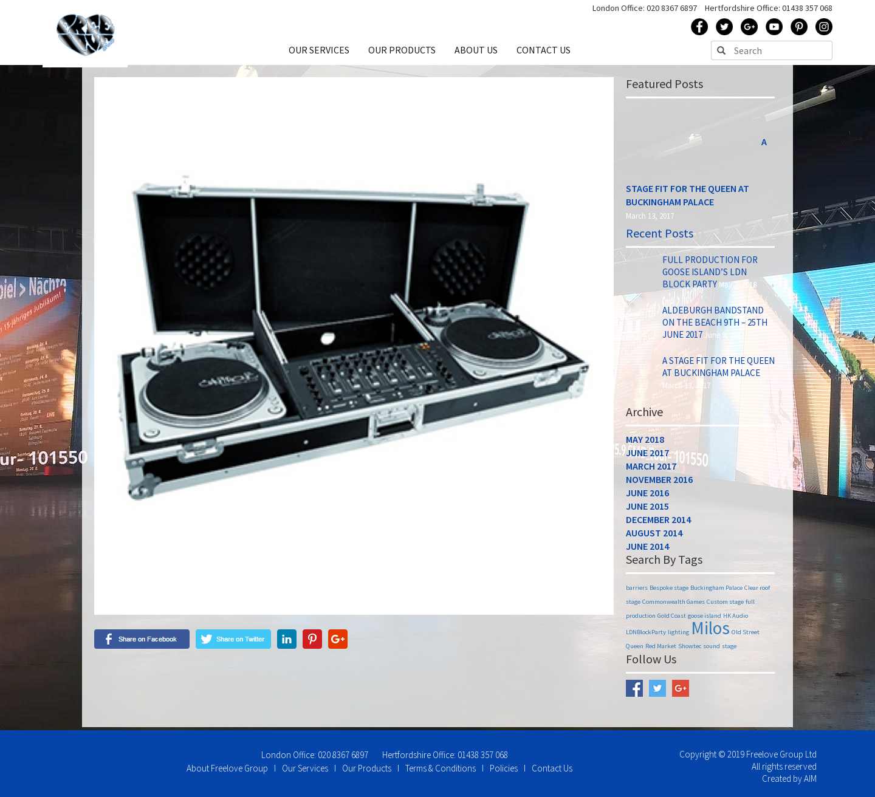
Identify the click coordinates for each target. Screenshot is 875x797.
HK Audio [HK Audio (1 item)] (735, 619)
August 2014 (654, 536)
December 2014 (658, 522)
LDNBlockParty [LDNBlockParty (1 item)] (646, 635)
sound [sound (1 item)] (711, 649)
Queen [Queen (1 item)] (634, 649)
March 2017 (651, 469)
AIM (810, 778)
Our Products (366, 768)
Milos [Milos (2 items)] (710, 631)
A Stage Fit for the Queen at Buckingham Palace (718, 369)
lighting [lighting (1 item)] (678, 635)
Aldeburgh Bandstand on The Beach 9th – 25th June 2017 (714, 325)
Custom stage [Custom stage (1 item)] (725, 605)
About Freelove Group (227, 768)
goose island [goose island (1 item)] (704, 619)
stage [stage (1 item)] (729, 649)
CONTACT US (543, 53)
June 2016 (647, 496)
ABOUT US (476, 53)
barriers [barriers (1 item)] (637, 591)
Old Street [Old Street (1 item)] (746, 635)
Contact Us (552, 768)
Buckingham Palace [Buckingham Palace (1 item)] (716, 591)
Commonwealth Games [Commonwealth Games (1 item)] (673, 605)
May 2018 (645, 442)
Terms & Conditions (440, 768)
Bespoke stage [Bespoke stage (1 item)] (669, 591)
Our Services (305, 768)
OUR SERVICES (320, 53)
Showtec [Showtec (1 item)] (689, 649)
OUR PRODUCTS (403, 53)
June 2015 (647, 509)
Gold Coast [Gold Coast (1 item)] (671, 619)
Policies (504, 768)
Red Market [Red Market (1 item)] (660, 649)
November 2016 (659, 482)
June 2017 (647, 456)
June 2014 (647, 549)
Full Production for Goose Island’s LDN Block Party (710, 275)
